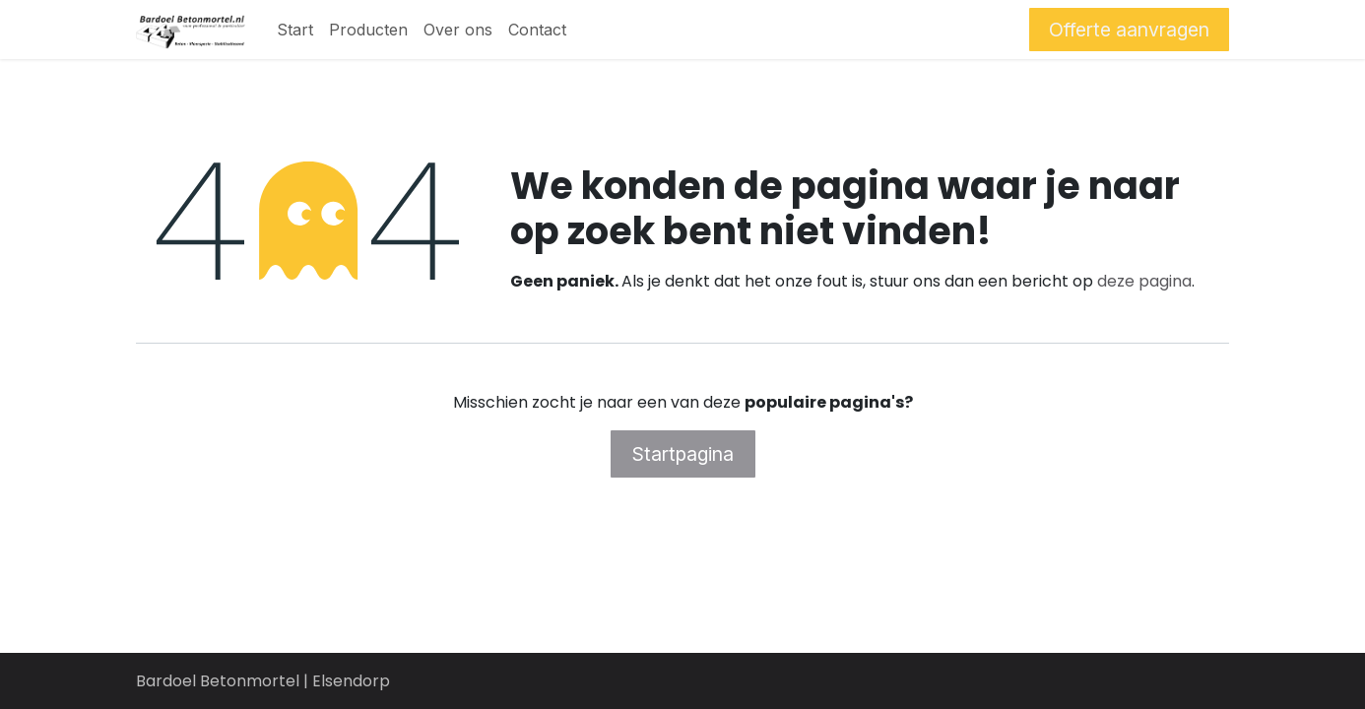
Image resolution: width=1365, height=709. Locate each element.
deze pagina (1144, 281)
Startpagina (683, 454)
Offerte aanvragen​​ (1129, 29)
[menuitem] (295, 29)
